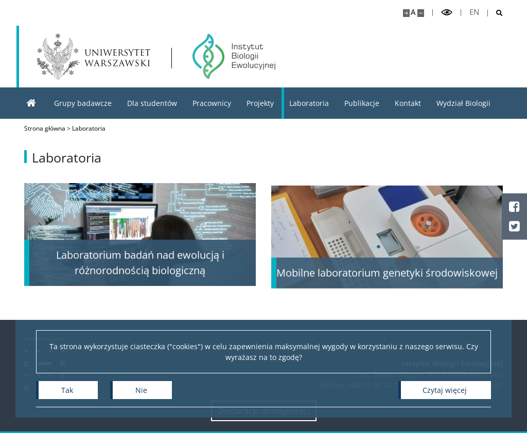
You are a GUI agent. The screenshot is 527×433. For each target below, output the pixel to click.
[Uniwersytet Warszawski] (93, 56)
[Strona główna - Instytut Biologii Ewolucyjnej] (234, 56)
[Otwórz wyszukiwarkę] (495, 13)
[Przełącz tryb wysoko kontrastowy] (446, 12)
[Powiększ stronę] (406, 13)
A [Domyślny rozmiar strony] (413, 12)
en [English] (474, 12)
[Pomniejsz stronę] (420, 13)
